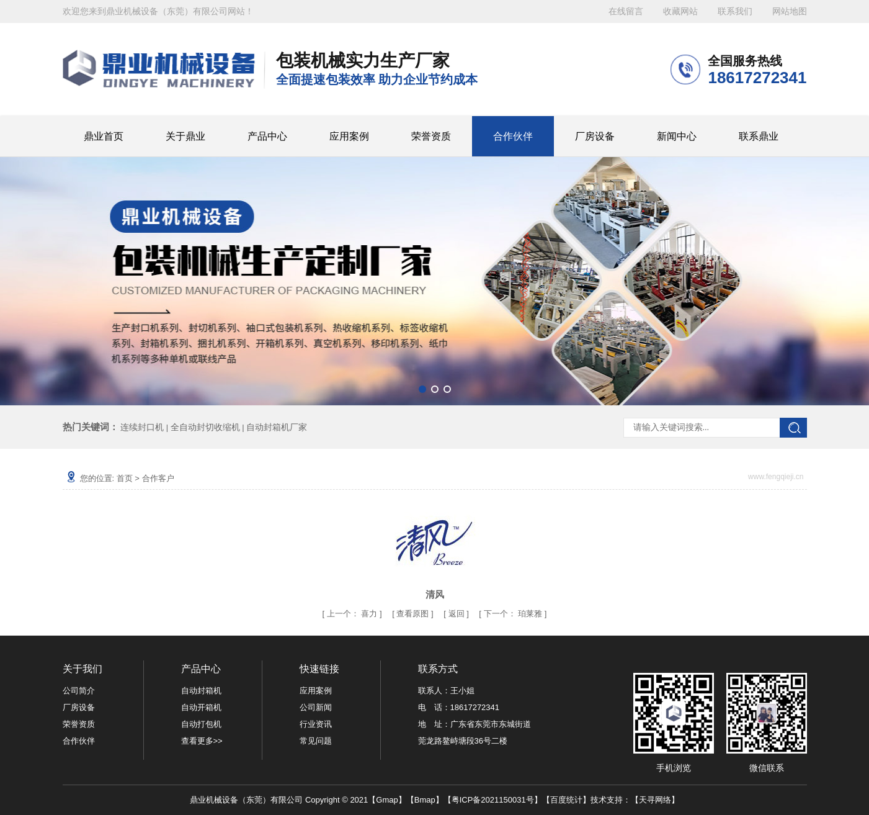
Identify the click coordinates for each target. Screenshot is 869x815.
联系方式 (438, 669)
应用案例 (349, 136)
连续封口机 (142, 427)
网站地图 (789, 11)
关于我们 (82, 669)
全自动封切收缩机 (205, 427)
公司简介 (79, 690)
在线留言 (625, 11)
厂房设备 (595, 136)
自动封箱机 (201, 690)
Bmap (424, 799)
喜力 (369, 613)
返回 (456, 613)
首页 (125, 478)
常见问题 (316, 740)
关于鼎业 (185, 136)
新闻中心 (677, 136)
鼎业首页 (103, 136)
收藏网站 (680, 11)
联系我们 (735, 11)
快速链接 (319, 669)
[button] (422, 389)
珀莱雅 (530, 613)
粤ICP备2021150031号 (493, 799)
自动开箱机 (201, 707)
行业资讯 (316, 724)
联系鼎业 (758, 136)
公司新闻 (316, 707)
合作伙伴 (513, 136)
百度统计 (566, 799)
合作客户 (158, 478)
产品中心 (267, 136)
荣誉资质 (431, 136)
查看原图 (413, 613)
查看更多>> (202, 740)
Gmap (387, 799)
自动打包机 (201, 724)
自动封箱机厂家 (276, 427)
